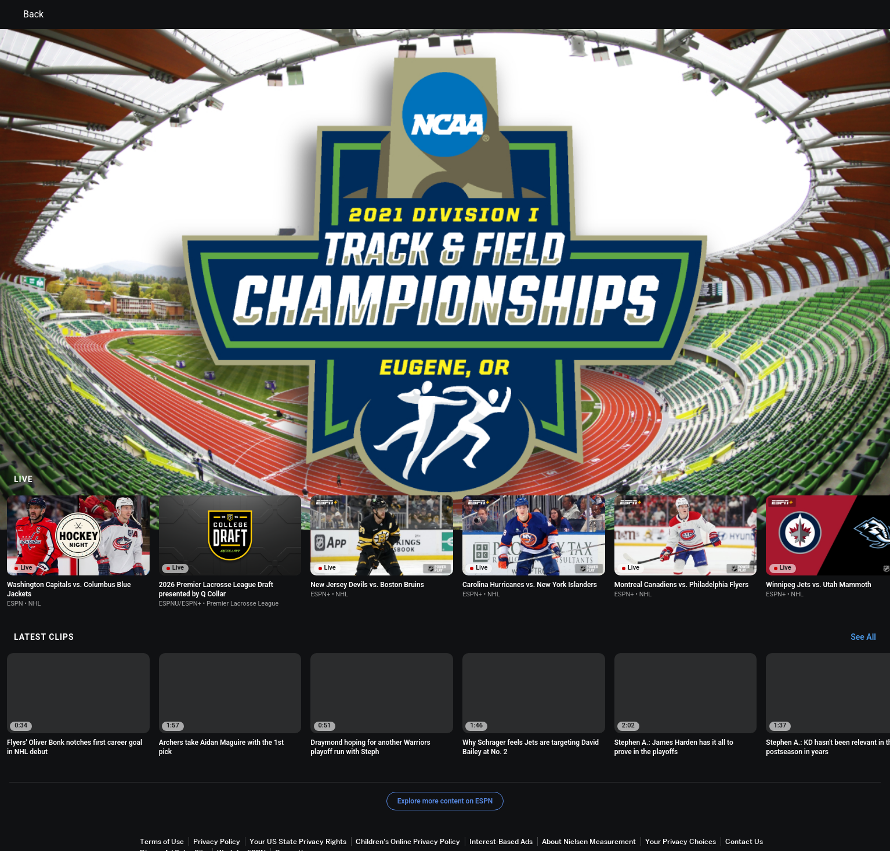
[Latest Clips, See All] (869, 591)
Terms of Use (162, 795)
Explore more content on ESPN (445, 755)
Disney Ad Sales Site (174, 806)
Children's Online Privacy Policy (408, 795)
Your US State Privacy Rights (297, 795)
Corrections (294, 806)
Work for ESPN (241, 806)
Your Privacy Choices (680, 795)
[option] (78, 659)
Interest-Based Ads (501, 795)
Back (26, 14)
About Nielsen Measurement (589, 795)
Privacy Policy (216, 795)
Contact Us (744, 795)
